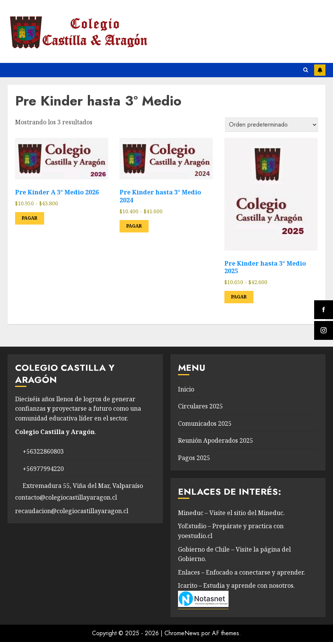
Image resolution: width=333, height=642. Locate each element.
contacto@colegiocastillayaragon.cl (66, 497)
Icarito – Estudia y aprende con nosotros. (236, 585)
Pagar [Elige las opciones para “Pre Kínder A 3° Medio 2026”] (29, 218)
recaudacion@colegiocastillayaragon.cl (71, 511)
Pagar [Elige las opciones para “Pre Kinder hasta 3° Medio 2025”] (239, 296)
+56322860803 (43, 451)
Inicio (186, 389)
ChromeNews (181, 633)
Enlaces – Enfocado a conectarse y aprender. (241, 572)
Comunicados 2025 (205, 423)
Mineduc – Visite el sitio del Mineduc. (231, 513)
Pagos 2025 (194, 458)
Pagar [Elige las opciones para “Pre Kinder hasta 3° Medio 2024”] (134, 226)
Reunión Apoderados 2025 (215, 440)
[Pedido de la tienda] (271, 125)
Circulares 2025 (200, 406)
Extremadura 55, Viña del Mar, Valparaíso (83, 486)
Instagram (319, 70)
